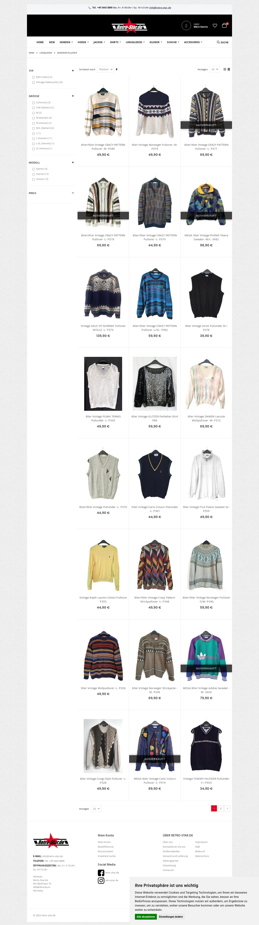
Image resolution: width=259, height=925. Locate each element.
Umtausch (168, 870)
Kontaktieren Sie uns (174, 846)
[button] (215, 25)
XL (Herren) (44, 148)
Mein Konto (104, 842)
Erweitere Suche (106, 856)
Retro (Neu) (44, 77)
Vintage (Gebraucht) (50, 82)
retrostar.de (108, 880)
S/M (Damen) (45, 107)
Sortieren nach (87, 69)
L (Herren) (44, 138)
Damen (42, 168)
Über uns (168, 842)
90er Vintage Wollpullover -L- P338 (103, 688)
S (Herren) (44, 102)
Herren (42, 174)
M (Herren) (44, 123)
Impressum (201, 842)
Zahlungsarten (171, 860)
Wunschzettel (105, 851)
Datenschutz (202, 856)
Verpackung (169, 865)
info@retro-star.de (160, 7)
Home (31, 53)
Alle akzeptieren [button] (146, 916)
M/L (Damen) (45, 128)
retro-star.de (108, 872)
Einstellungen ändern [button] (171, 916)
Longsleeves (46, 53)
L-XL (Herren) (45, 143)
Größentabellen (171, 851)
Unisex (42, 179)
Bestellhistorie (105, 846)
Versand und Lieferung (175, 856)
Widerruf (200, 851)
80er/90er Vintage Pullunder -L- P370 (103, 507)
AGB (197, 846)
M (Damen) (44, 117)
